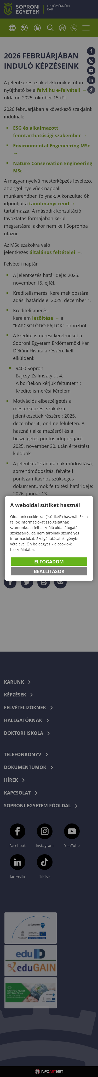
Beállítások (49, 571)
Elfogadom (49, 562)
